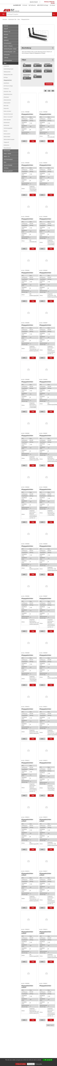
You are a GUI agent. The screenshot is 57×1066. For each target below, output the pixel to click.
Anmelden (17, 5)
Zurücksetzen (49, 84)
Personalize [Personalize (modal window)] (31, 1064)
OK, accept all (47, 1059)
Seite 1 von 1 (50, 1025)
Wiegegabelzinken (27, 114)
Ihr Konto (24, 5)
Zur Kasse (52, 5)
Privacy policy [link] (38, 1064)
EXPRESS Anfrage (42, 5)
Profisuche (32, 5)
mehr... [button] (24, 141)
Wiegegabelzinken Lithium (27, 820)
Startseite (5, 19)
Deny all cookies (21, 1064)
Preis (33, 141)
